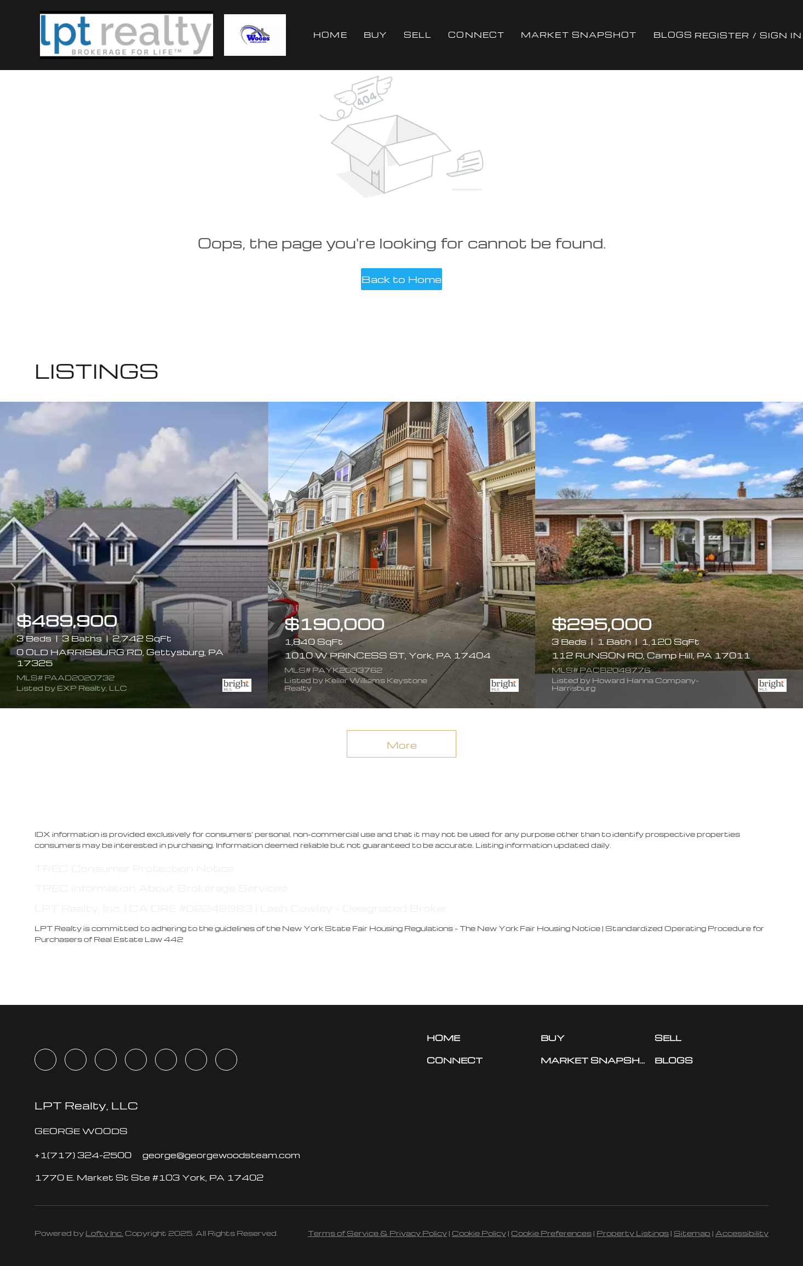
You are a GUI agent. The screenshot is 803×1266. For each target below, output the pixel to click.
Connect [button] (476, 34)
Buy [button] (375, 34)
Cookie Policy (479, 1233)
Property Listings (632, 1233)
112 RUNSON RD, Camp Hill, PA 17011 (651, 655)
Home (330, 34)
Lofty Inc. (104, 1233)
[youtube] (196, 1060)
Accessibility (741, 1233)
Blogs (673, 34)
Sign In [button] (781, 35)
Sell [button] (418, 34)
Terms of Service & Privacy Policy (377, 1233)
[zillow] (136, 1060)
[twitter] (106, 1060)
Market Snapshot (579, 34)
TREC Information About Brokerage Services (161, 887)
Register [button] (722, 35)
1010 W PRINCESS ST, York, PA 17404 (387, 655)
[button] (126, 35)
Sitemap (692, 1233)
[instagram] (166, 1060)
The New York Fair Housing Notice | (532, 928)
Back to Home (401, 279)
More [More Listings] (402, 744)
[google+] (226, 1060)
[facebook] (45, 1060)
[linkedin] (76, 1060)
